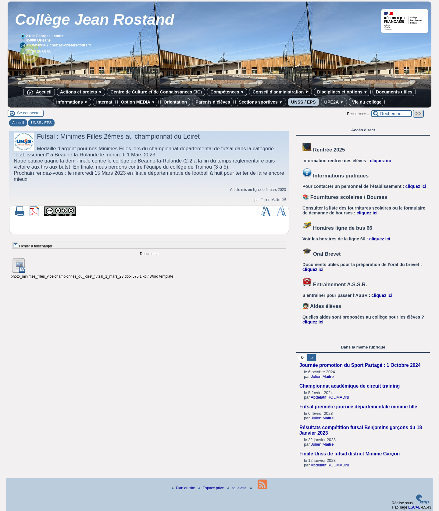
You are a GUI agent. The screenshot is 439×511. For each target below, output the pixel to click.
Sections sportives (261, 102)
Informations (72, 102)
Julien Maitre (271, 200)
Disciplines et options (342, 91)
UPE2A (334, 102)
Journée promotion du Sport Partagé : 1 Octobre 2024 (360, 365)
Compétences (227, 91)
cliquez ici (380, 160)
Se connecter (29, 113)
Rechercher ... (358, 114)
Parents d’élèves (212, 102)
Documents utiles (394, 91)
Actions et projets (81, 91)
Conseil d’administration (280, 91)
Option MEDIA (138, 102)
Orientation (175, 102)
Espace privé (211, 488)
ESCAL (414, 507)
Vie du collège (367, 102)
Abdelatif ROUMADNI (330, 397)
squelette (237, 488)
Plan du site (184, 488)
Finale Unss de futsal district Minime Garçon (349, 453)
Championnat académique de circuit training (349, 386)
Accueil (39, 92)
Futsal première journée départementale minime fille (358, 406)
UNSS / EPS (303, 102)
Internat (104, 102)
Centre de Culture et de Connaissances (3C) (156, 91)
